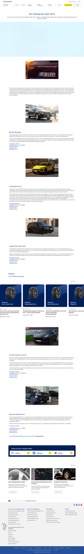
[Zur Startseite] (7, 1)
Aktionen (59, 5)
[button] (20, 453)
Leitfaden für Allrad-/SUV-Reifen (17, 500)
